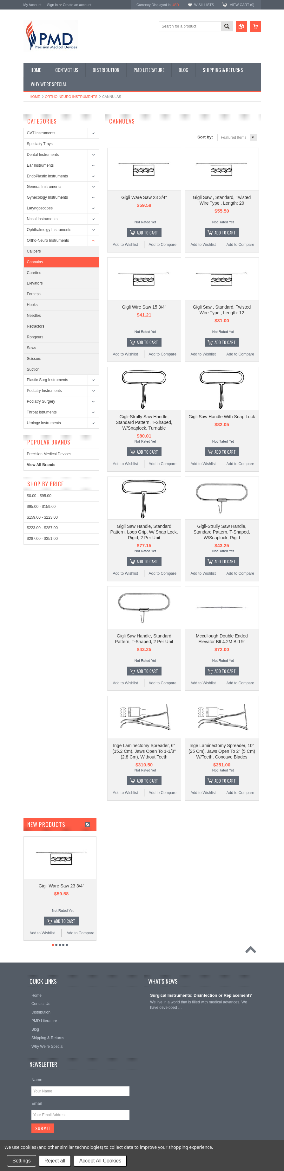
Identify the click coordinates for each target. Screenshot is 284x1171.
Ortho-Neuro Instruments (71, 97)
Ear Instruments (40, 165)
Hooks (32, 305)
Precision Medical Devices (49, 454)
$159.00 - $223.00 (42, 517)
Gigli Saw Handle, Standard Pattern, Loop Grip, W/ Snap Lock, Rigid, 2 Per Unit (144, 532)
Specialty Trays (40, 144)
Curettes (34, 273)
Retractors (35, 326)
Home (35, 97)
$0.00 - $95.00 (39, 496)
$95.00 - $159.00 (41, 506)
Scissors (34, 358)
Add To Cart (147, 232)
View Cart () (242, 5)
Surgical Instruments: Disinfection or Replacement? (201, 995)
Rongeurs (35, 337)
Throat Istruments (42, 412)
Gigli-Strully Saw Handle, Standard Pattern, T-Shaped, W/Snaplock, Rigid (222, 532)
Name (37, 1079)
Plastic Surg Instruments (47, 380)
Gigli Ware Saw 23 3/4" (144, 197)
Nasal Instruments (42, 219)
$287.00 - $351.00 (42, 538)
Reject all (54, 1160)
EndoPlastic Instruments (47, 176)
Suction (33, 369)
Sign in (52, 5)
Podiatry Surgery (41, 401)
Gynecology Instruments (47, 197)
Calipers (34, 251)
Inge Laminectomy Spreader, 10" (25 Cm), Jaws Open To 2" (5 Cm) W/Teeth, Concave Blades (221, 751)
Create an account (77, 5)
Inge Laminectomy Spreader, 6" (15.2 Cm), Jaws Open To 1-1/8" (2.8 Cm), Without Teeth (143, 751)
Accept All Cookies (100, 1160)
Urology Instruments (44, 423)
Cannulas (35, 262)
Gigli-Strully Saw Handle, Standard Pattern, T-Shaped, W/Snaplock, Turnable (144, 422)
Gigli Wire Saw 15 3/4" (144, 307)
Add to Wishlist (125, 244)
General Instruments (44, 186)
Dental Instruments (43, 154)
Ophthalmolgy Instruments (49, 229)
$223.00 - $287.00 (42, 528)
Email (36, 1103)
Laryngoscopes (40, 208)
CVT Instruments (41, 133)
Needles (34, 315)
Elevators (35, 283)
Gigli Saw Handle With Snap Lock (221, 416)
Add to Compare (162, 244)
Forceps (34, 294)
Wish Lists (204, 5)
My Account (32, 5)
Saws (31, 348)
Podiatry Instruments (44, 390)
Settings (21, 1160)
